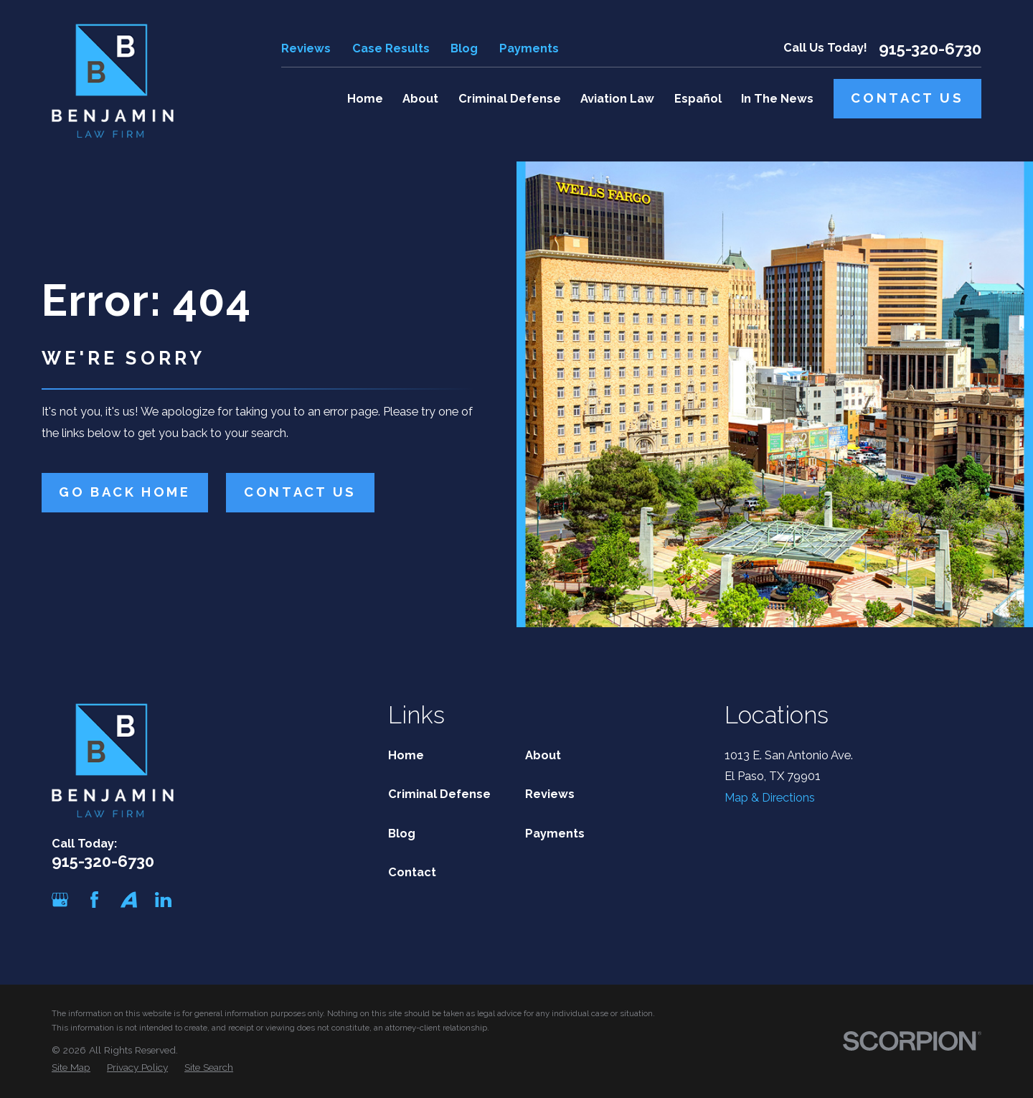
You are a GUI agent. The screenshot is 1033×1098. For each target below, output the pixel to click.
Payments (529, 48)
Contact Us (907, 97)
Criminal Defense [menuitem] (509, 98)
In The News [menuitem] (777, 98)
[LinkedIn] (163, 899)
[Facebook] (94, 899)
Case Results (391, 48)
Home (406, 755)
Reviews (306, 48)
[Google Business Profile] (60, 899)
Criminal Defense (439, 794)
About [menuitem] (420, 98)
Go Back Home (124, 491)
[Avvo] (129, 899)
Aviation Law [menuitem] (617, 98)
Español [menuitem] (698, 98)
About (543, 755)
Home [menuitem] (365, 98)
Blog (464, 48)
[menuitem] (71, 1067)
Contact (412, 872)
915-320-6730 (930, 49)
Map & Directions (770, 797)
